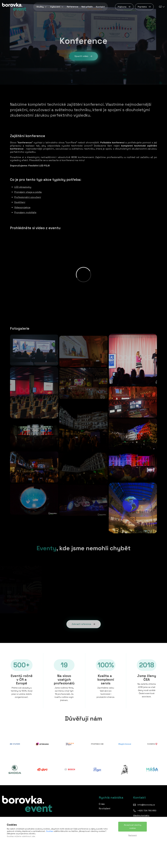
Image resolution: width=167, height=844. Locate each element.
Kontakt (100, 6)
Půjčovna (124, 6)
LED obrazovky (22, 186)
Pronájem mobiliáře (25, 212)
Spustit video (83, 56)
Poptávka (144, 6)
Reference (72, 6)
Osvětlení (19, 201)
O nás (102, 804)
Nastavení (132, 835)
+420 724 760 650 (146, 810)
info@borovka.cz (146, 804)
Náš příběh (87, 6)
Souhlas (49, 831)
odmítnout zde (28, 836)
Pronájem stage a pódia (28, 191)
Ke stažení (104, 808)
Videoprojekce (22, 206)
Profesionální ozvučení (27, 196)
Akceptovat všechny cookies (132, 826)
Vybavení (57, 6)
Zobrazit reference (83, 623)
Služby (41, 6)
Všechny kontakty (141, 815)
